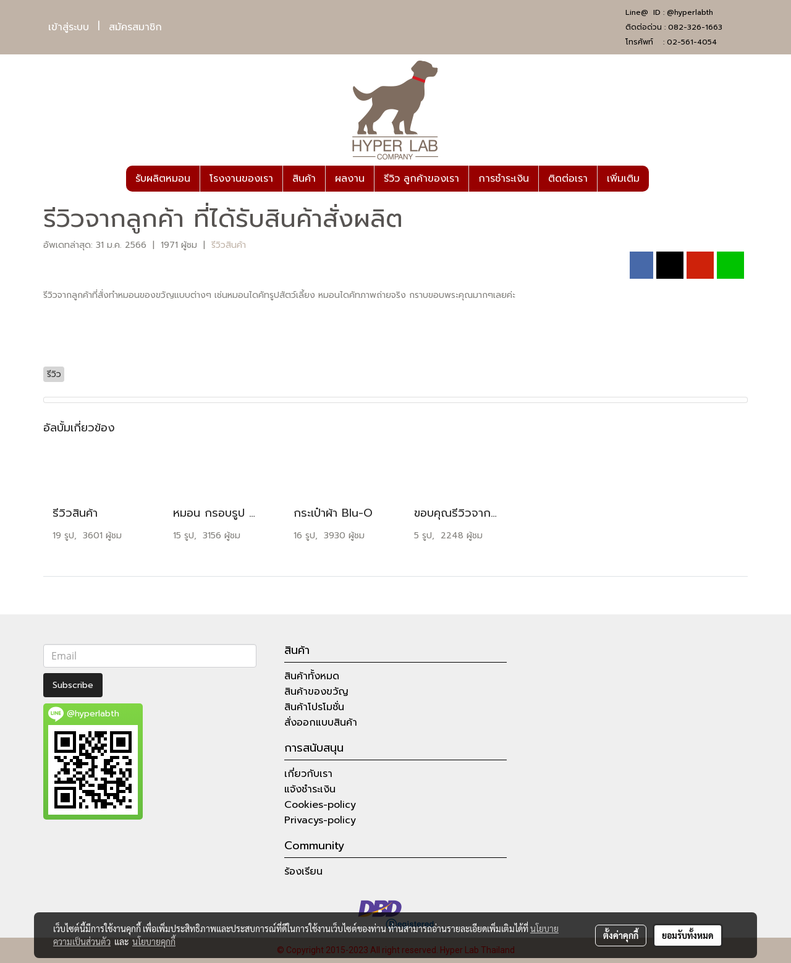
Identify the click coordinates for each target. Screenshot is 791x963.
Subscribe (73, 685)
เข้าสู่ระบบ (68, 27)
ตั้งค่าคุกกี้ (620, 935)
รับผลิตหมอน (162, 178)
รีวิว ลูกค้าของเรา (421, 178)
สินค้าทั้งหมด (311, 676)
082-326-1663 (695, 27)
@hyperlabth (690, 12)
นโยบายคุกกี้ (154, 941)
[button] (660, 179)
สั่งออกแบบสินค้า (320, 722)
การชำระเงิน (503, 178)
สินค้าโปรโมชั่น (314, 707)
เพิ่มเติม (623, 178)
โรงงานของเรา (241, 178)
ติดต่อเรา (568, 178)
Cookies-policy (320, 804)
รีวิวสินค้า (228, 245)
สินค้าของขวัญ (316, 691)
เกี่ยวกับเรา (308, 773)
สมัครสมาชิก (135, 27)
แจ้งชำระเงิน (310, 789)
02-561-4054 (692, 42)
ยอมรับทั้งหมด (688, 935)
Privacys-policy (320, 820)
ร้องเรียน (303, 871)
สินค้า (304, 178)
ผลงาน (350, 178)
